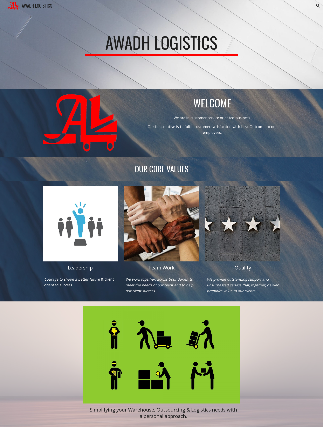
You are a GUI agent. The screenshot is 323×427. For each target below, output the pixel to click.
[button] (318, 6)
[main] (161, 44)
